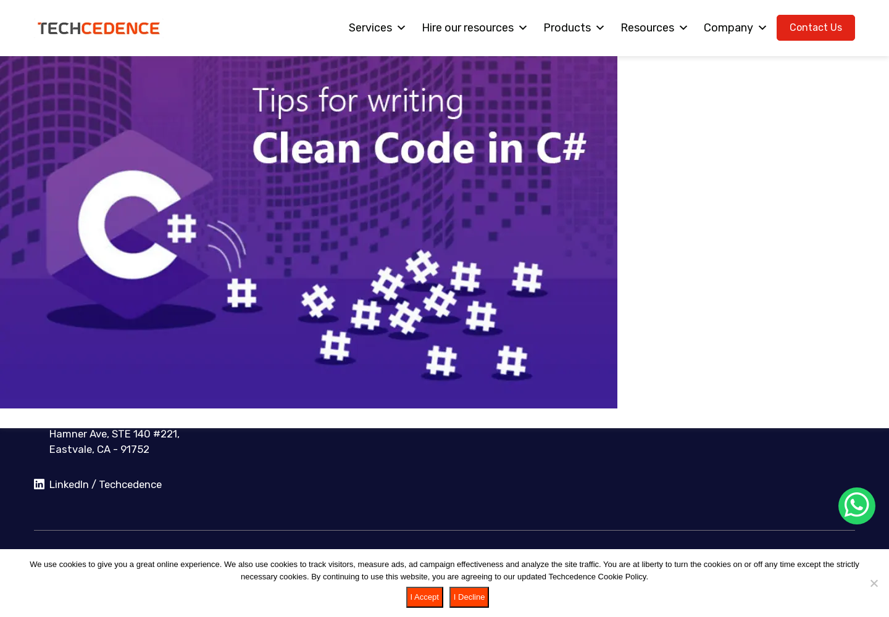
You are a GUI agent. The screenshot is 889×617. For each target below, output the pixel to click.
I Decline (469, 597)
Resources (654, 27)
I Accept (425, 597)
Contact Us (816, 27)
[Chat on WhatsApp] (856, 505)
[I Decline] (873, 583)
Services (378, 27)
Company (736, 27)
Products (574, 27)
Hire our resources (475, 27)
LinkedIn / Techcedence (98, 485)
